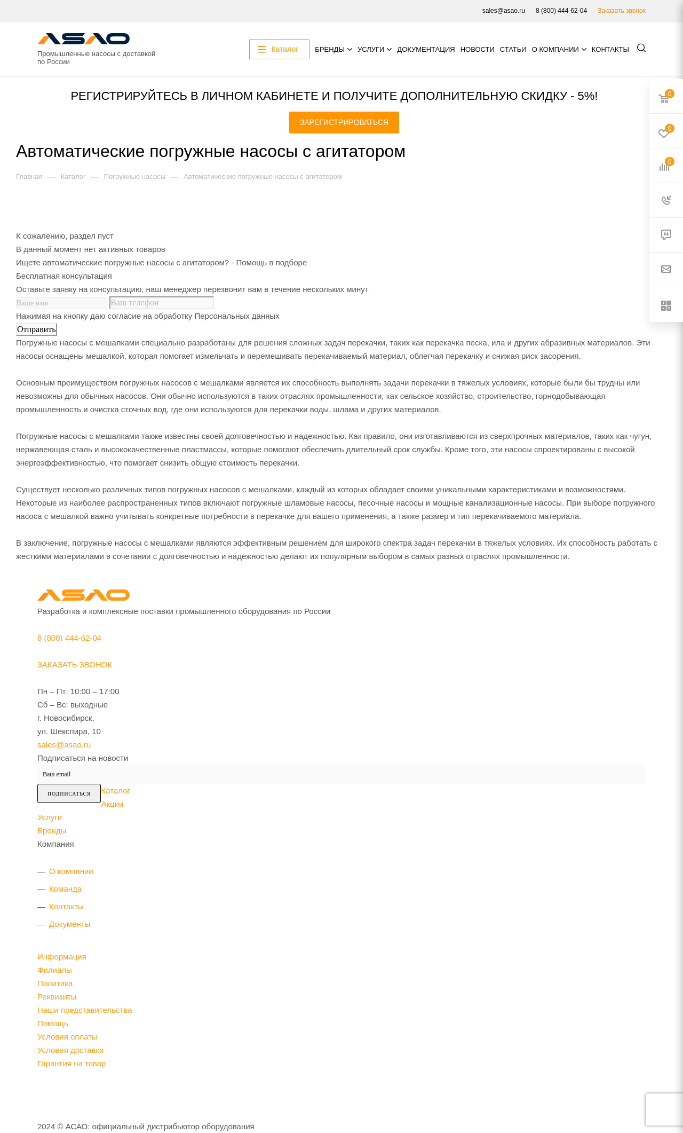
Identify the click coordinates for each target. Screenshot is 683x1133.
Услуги (371, 49)
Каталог (115, 790)
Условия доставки (70, 1050)
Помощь (52, 1023)
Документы (69, 924)
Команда (65, 888)
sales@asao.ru (503, 10)
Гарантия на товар (71, 1063)
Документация (426, 49)
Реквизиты (57, 996)
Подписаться (69, 794)
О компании (555, 49)
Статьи (513, 49)
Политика (55, 983)
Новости (477, 49)
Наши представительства (84, 1009)
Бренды (330, 49)
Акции (112, 803)
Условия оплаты (67, 1036)
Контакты (610, 49)
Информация (61, 956)
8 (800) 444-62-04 (561, 10)
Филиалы (54, 969)
